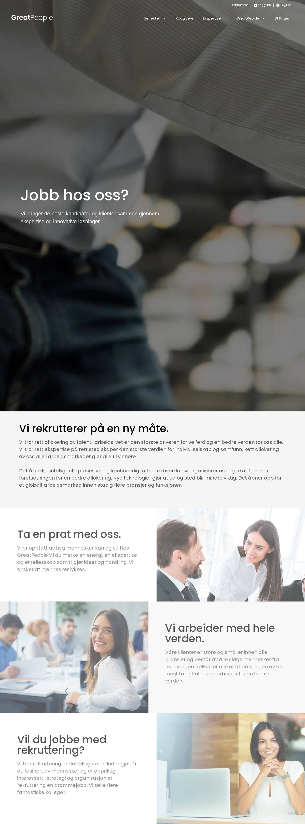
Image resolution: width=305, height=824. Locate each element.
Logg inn (262, 5)
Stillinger (282, 18)
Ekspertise (217, 18)
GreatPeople (253, 18)
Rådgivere (184, 18)
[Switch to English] (286, 5)
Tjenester (157, 18)
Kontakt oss (240, 5)
